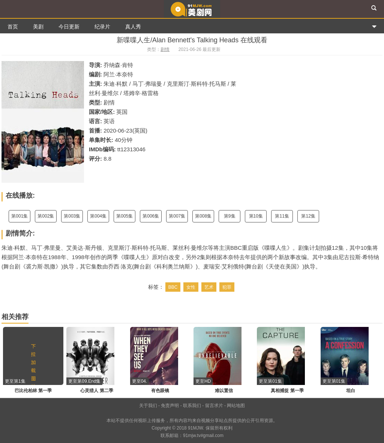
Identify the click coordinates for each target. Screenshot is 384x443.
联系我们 (192, 405)
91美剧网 (192, 9)
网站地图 (236, 405)
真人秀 (133, 27)
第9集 (230, 216)
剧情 (165, 49)
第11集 (282, 216)
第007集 (177, 216)
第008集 (203, 216)
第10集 (256, 216)
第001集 (19, 216)
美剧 (38, 27)
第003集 (72, 216)
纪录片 (102, 27)
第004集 (98, 216)
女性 (190, 287)
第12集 (308, 216)
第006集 (150, 216)
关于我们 (148, 405)
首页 (13, 27)
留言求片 (214, 405)
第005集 (124, 216)
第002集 (46, 216)
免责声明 (170, 405)
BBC (173, 287)
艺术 (208, 287)
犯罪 (226, 287)
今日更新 (69, 27)
